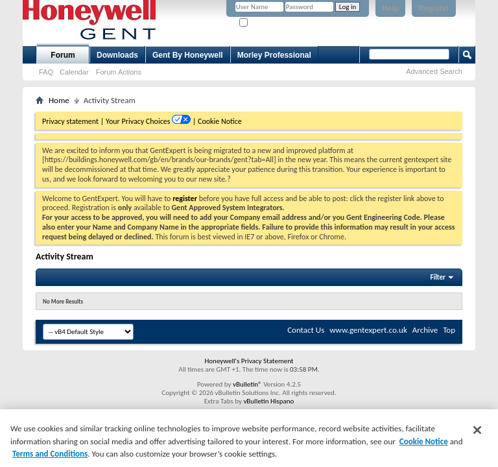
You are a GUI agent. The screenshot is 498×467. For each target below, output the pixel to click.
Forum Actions (118, 72)
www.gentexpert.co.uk (368, 330)
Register (433, 8)
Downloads (117, 55)
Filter (437, 277)
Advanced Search (434, 71)
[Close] (477, 430)
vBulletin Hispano (268, 401)
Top (449, 330)
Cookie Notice (423, 441)
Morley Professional (274, 55)
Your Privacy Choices (139, 121)
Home (59, 100)
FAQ (46, 72)
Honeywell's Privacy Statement (248, 361)
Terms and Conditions (50, 454)
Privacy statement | (73, 121)
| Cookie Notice (217, 121)
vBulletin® (247, 384)
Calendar (74, 72)
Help (390, 8)
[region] (249, 438)
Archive (425, 330)
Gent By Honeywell (187, 55)
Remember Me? (267, 23)
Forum (63, 55)
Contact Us (305, 330)
